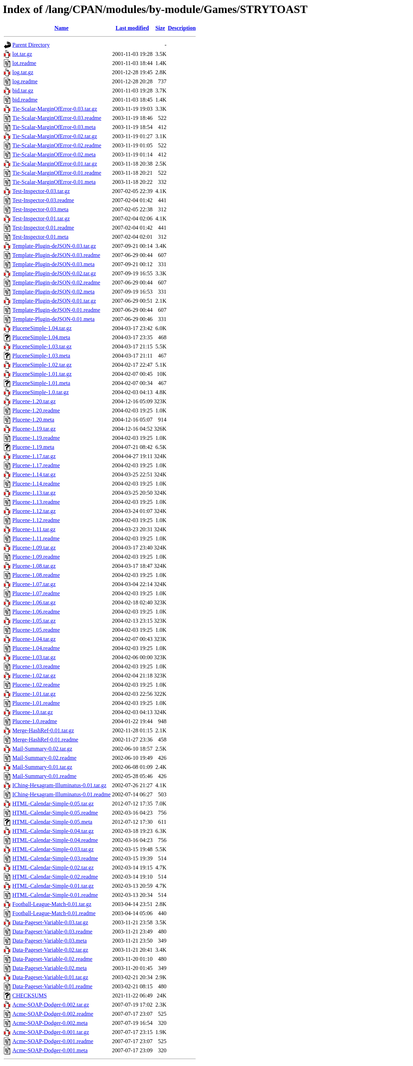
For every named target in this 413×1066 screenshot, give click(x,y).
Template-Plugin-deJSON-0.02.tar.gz (54, 273)
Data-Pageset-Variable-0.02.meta (49, 968)
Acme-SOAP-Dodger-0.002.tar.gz (50, 1005)
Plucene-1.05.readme (36, 630)
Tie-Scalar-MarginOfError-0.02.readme (56, 145)
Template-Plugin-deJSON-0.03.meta (53, 264)
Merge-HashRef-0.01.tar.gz (43, 730)
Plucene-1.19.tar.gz (34, 429)
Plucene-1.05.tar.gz (34, 621)
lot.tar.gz (22, 54)
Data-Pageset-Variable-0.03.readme (52, 932)
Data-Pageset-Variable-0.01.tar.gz (50, 977)
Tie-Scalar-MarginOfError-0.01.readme (56, 173)
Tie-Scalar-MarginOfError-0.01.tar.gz (54, 164)
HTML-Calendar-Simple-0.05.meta (52, 822)
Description (182, 28)
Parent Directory (31, 45)
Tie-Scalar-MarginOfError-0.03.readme (56, 118)
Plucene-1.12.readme (36, 520)
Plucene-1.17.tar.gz (34, 456)
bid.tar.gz (22, 91)
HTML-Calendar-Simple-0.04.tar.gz (53, 831)
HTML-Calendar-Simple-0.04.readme (55, 840)
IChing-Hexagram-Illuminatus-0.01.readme (61, 794)
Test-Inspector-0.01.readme (43, 228)
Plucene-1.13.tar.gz (34, 493)
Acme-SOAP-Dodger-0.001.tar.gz (50, 1032)
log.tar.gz (22, 72)
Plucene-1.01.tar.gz (34, 694)
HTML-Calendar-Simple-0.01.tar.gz (53, 886)
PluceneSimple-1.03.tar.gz (41, 346)
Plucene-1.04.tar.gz (34, 639)
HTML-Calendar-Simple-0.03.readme (55, 858)
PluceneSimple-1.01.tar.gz (41, 374)
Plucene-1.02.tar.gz (34, 676)
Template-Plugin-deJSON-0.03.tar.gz (54, 246)
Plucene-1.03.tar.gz (34, 657)
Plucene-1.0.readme (34, 721)
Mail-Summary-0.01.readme (44, 776)
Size (160, 28)
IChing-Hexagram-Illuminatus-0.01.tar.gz (59, 785)
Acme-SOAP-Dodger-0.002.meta (50, 1023)
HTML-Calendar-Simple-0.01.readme (55, 895)
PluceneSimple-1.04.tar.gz (41, 328)
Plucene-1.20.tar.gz (34, 401)
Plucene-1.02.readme (36, 685)
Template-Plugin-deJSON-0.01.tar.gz (54, 301)
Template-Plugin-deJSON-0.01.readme (56, 310)
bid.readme (25, 100)
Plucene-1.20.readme (36, 410)
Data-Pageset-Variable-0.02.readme (52, 959)
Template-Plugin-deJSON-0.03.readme (56, 255)
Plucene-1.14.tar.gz (34, 474)
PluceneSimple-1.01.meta (41, 383)
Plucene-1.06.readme (36, 612)
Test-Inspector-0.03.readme (43, 200)
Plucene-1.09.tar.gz (34, 548)
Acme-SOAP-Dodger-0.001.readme (52, 1041)
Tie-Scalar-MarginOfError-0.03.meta (54, 127)
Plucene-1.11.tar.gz (33, 529)
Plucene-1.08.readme (36, 575)
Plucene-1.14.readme (36, 484)
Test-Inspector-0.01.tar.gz (41, 218)
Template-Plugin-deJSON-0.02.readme (56, 282)
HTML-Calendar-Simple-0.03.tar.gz (53, 849)
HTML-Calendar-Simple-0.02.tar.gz (53, 868)
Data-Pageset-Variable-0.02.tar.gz (50, 950)
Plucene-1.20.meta (33, 420)
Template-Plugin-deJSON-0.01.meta (53, 319)
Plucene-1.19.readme (36, 438)
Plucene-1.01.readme (36, 703)
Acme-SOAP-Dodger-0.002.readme (52, 1014)
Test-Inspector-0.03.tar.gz (41, 191)
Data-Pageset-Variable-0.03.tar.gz (50, 922)
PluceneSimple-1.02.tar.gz (41, 365)
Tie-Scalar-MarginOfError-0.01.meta (54, 182)
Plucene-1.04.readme (36, 648)
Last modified (132, 28)
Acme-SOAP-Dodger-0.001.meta (50, 1050)
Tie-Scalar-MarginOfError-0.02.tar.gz (54, 136)
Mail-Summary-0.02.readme (44, 758)
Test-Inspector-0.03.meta (40, 209)
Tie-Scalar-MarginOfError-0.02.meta (54, 155)
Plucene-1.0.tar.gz (32, 712)
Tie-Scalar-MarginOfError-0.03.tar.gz (54, 109)
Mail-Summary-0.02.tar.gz (42, 749)
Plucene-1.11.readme (36, 538)
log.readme (25, 81)
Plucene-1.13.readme (36, 502)
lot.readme (24, 63)
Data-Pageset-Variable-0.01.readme (52, 986)
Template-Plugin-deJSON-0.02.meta (53, 292)
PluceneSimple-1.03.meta (41, 356)
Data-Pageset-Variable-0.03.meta (49, 941)
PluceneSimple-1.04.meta (41, 337)
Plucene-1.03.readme (36, 666)
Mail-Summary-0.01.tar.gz (42, 767)
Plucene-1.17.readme (36, 465)
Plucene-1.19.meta (33, 447)
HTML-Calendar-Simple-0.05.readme (55, 813)
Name (62, 28)
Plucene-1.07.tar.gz (34, 584)
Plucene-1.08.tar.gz (34, 566)
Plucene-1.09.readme (36, 557)
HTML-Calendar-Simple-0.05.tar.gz (53, 804)
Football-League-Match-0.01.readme (53, 913)
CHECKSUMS (29, 995)
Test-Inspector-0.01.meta (40, 237)
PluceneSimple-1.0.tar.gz (40, 392)
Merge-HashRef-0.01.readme (45, 740)
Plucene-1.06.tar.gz (34, 602)
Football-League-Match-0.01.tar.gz (51, 904)
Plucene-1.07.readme (36, 593)
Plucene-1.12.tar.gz (34, 511)
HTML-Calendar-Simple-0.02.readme (55, 877)
